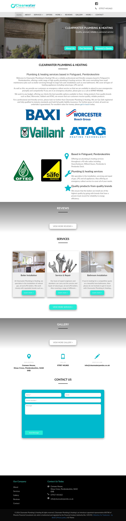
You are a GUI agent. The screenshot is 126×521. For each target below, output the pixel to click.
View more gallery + (63, 342)
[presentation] (41, 423)
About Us (70, 48)
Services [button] (38, 15)
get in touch (85, 104)
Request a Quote (104, 48)
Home (19, 15)
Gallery (79, 15)
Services (16, 491)
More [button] (58, 15)
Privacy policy (62, 517)
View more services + (63, 307)
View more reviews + (63, 226)
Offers (49, 15)
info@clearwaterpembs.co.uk (97, 365)
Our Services (85, 48)
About (28, 15)
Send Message (34, 433)
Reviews (68, 15)
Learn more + (29, 293)
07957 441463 (105, 8)
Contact (99, 15)
